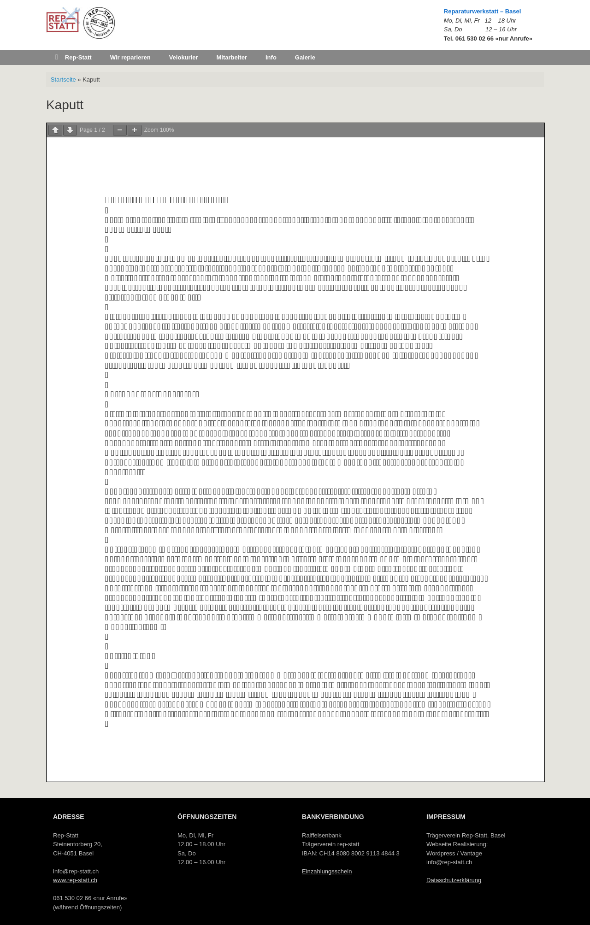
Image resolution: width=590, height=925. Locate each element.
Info (271, 57)
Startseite (63, 79)
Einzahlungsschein (327, 871)
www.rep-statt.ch (75, 880)
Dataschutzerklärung (453, 880)
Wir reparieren (130, 57)
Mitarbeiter (232, 57)
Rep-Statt (73, 57)
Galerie (305, 57)
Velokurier (183, 57)
